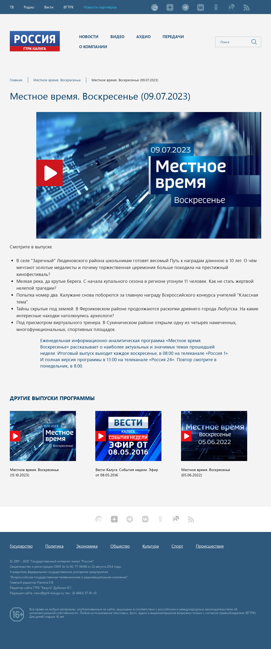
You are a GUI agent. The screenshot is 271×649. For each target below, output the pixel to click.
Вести (48, 7)
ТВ (12, 7)
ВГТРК (69, 7)
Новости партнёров (100, 7)
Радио (29, 7)
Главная (16, 80)
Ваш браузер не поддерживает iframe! (135, 357)
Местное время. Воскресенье (57, 80)
